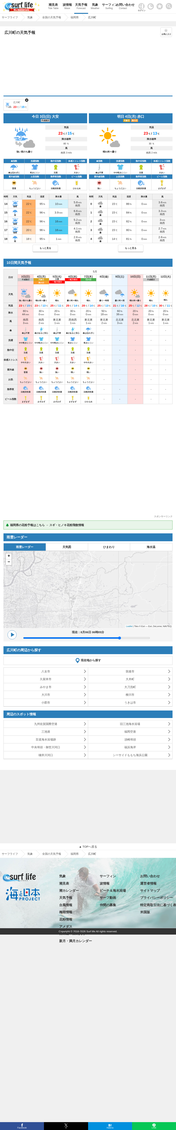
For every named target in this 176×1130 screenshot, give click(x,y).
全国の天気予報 (51, 853)
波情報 (67, 7)
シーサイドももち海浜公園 (130, 755)
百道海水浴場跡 (46, 739)
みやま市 (45, 687)
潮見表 (53, 7)
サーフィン (109, 7)
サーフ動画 (108, 898)
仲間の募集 (108, 905)
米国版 (145, 912)
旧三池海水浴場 (130, 724)
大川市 (45, 694)
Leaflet (129, 626)
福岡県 (75, 853)
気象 (95, 7)
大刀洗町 (130, 687)
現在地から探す (91, 660)
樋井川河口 (46, 755)
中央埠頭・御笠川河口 (45, 747)
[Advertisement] (88, 67)
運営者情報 (148, 883)
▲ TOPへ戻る (88, 846)
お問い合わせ (123, 7)
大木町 (130, 679)
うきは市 (130, 702)
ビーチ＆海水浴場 (113, 890)
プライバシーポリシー (156, 898)
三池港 (45, 731)
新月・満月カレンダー (75, 941)
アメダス (65, 926)
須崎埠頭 (130, 739)
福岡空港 (130, 731)
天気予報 (81, 7)
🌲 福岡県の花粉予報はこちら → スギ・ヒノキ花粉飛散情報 (45, 525)
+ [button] (9, 556)
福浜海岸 (130, 747)
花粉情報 (65, 919)
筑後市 (130, 671)
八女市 (45, 671)
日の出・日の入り (72, 934)
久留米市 (45, 679)
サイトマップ (150, 890)
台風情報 (65, 905)
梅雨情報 (65, 912)
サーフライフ (10, 853)
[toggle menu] (169, 5)
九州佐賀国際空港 (45, 724)
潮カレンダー (69, 890)
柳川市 (130, 694)
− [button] (9, 562)
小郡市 (45, 702)
